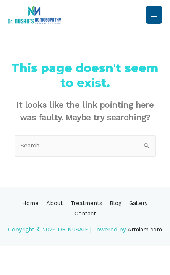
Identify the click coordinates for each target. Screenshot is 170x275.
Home (30, 203)
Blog (115, 203)
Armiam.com (145, 229)
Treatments (86, 203)
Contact (85, 213)
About (54, 203)
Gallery (138, 203)
